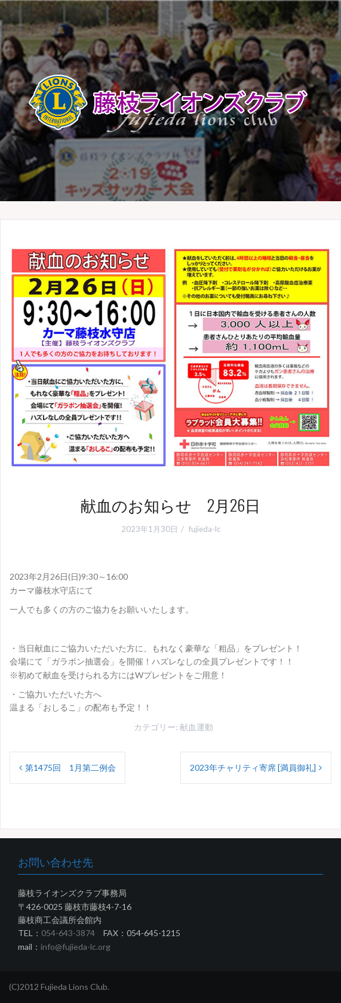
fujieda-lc (204, 529)
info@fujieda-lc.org (75, 947)
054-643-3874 (68, 933)
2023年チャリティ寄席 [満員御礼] (253, 767)
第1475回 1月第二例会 (70, 767)
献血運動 (196, 727)
